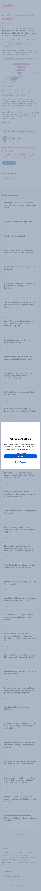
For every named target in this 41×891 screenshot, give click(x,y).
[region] (20, 445)
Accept (20, 456)
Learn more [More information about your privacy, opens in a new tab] (32, 449)
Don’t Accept (20, 462)
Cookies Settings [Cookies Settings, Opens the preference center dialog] (20, 453)
